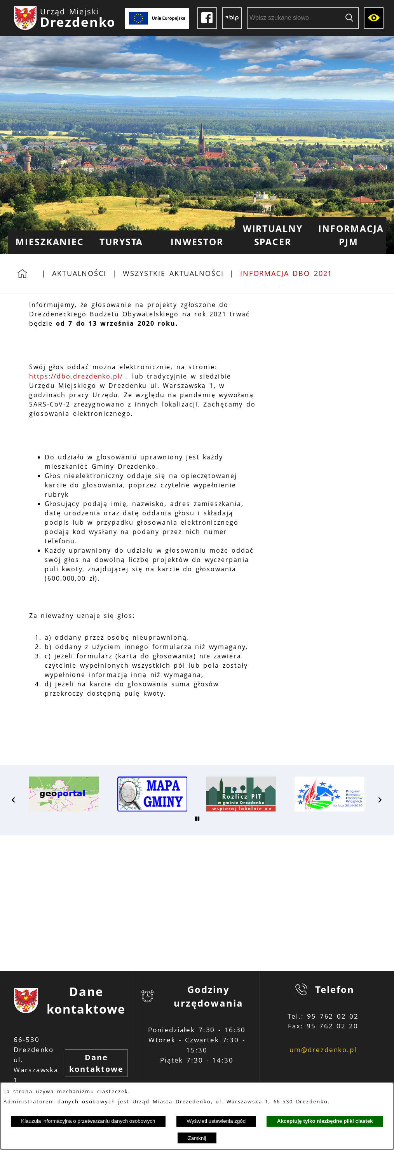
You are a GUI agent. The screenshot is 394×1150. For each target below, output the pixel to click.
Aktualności (79, 273)
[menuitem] (46, 242)
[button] (13, 800)
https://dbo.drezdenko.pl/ (76, 376)
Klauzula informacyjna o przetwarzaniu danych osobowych (88, 1121)
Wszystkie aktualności (173, 273)
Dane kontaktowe (96, 1063)
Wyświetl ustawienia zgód (216, 1121)
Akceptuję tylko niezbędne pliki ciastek (325, 1121)
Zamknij (197, 1138)
